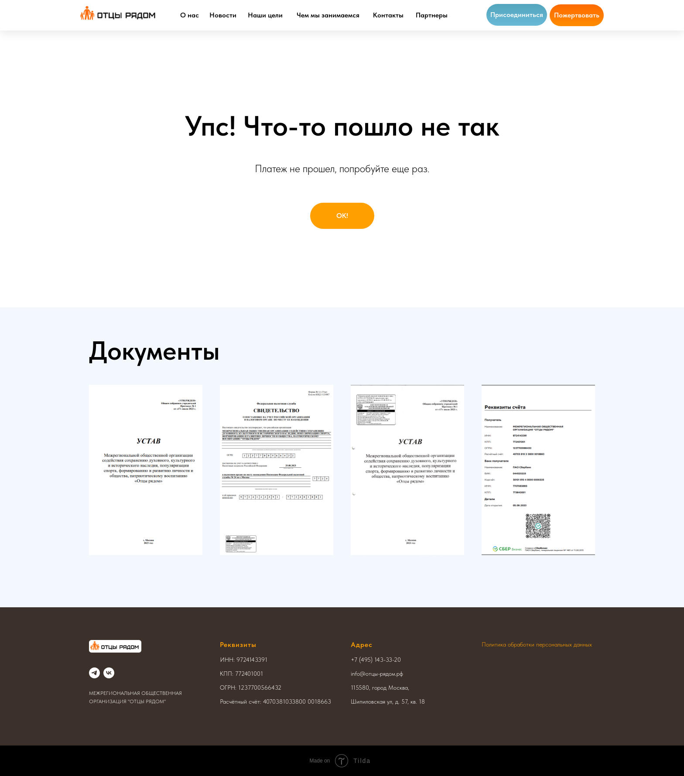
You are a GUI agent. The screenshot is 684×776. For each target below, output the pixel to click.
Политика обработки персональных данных (537, 644)
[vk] (108, 672)
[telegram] (94, 672)
